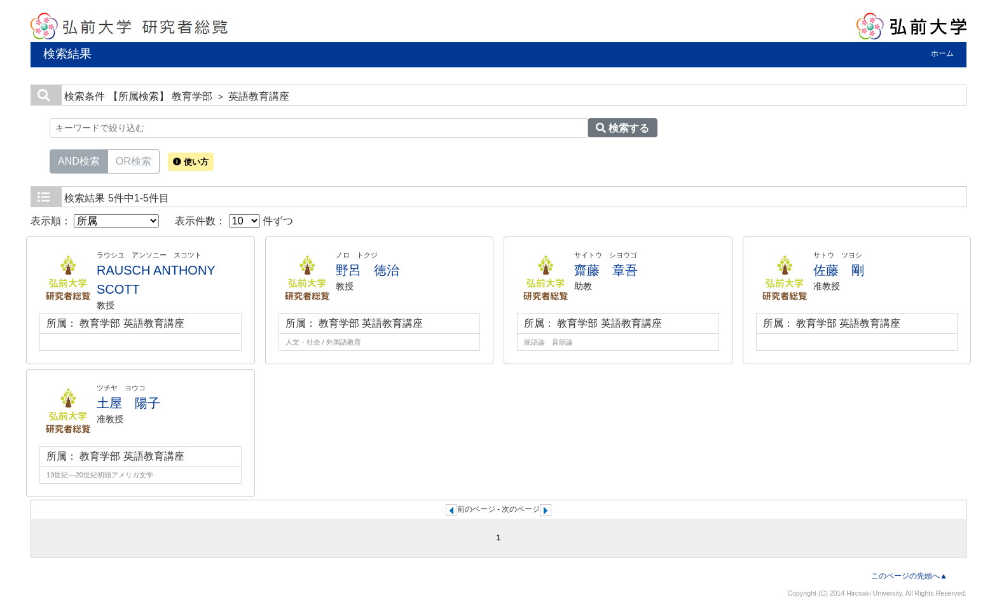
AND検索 (79, 160)
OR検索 (133, 160)
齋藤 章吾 (606, 270)
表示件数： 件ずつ (234, 221)
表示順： (95, 221)
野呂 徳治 (367, 270)
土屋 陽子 (128, 403)
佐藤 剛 (838, 270)
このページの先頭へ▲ (909, 575)
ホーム (942, 53)
